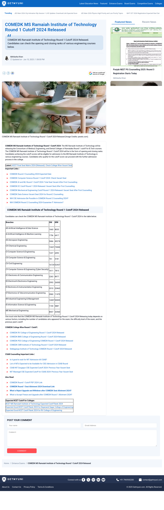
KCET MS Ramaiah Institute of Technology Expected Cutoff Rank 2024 (34, 404)
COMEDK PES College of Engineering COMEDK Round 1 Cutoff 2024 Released (41, 341)
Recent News (149, 22)
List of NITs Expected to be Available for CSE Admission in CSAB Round (39, 364)
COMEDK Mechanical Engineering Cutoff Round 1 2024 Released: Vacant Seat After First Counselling (51, 190)
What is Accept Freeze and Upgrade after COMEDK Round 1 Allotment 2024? (41, 395)
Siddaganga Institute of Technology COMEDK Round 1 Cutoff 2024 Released (41, 349)
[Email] (120, 425)
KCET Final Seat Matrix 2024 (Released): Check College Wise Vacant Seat (42, 165)
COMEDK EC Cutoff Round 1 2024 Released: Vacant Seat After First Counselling (42, 186)
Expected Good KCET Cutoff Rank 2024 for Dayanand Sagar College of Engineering (39, 407)
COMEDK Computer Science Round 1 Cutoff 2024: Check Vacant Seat (38, 178)
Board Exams (130, 3)
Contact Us (16, 490)
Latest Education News (88, 3)
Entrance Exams (115, 3)
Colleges (158, 3)
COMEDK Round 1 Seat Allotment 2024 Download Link (32, 387)
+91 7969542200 (127, 482)
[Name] (44, 425)
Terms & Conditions (46, 490)
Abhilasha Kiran (119, 78)
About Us (5, 490)
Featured (103, 3)
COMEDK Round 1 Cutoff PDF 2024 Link (26, 382)
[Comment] (82, 439)
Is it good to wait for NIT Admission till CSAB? (28, 360)
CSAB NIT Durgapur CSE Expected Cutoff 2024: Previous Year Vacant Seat (40, 368)
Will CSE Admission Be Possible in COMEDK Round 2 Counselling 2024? (39, 198)
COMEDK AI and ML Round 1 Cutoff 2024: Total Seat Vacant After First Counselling (43, 182)
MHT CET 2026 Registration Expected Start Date (143, 13)
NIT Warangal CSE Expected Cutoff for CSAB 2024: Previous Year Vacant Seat (41, 372)
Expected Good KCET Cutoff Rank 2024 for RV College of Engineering (34, 410)
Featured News (123, 22)
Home (6, 466)
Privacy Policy (29, 490)
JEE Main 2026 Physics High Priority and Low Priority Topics (102, 13)
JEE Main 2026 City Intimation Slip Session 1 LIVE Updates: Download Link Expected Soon (45, 13)
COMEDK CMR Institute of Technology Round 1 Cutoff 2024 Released (38, 345)
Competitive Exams (145, 3)
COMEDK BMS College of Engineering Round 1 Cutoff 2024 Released (38, 337)
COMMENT (21, 454)
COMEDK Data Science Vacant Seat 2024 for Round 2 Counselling (36, 194)
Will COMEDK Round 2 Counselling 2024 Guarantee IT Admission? (36, 202)
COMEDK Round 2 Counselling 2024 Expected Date (30, 174)
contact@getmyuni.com (152, 482)
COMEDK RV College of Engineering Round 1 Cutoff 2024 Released (37, 333)
